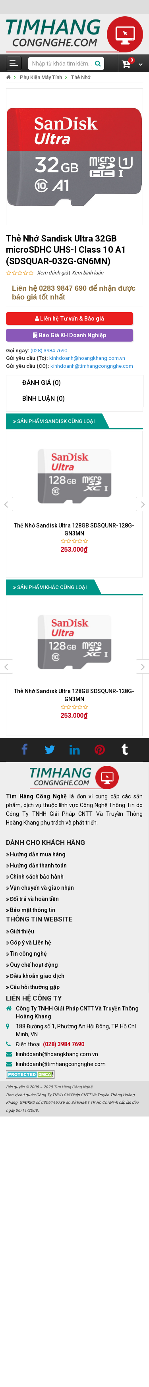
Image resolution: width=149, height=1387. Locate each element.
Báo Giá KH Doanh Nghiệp (69, 335)
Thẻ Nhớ (81, 77)
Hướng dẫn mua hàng (38, 854)
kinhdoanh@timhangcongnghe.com (91, 366)
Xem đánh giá (52, 273)
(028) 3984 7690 (49, 351)
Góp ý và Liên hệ (30, 942)
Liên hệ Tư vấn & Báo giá (69, 318)
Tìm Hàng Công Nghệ (73, 1087)
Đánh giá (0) (41, 382)
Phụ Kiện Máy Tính (41, 77)
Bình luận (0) (43, 398)
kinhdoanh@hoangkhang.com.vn (87, 358)
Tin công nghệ (28, 953)
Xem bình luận (87, 273)
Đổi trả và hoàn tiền (34, 899)
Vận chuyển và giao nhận (42, 888)
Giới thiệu (22, 931)
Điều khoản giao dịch (37, 976)
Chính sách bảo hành (37, 876)
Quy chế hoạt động (34, 965)
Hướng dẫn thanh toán (38, 865)
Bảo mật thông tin (32, 910)
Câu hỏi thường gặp (35, 987)
